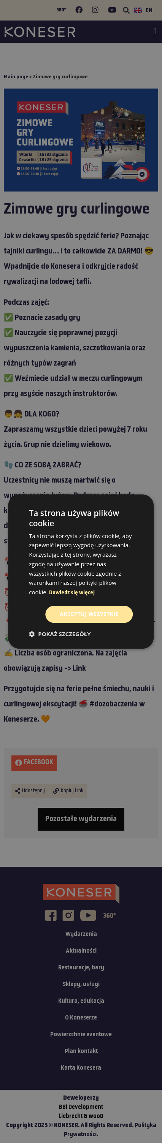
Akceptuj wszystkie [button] (89, 613)
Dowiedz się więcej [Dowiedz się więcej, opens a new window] (72, 593)
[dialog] (81, 571)
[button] (60, 633)
